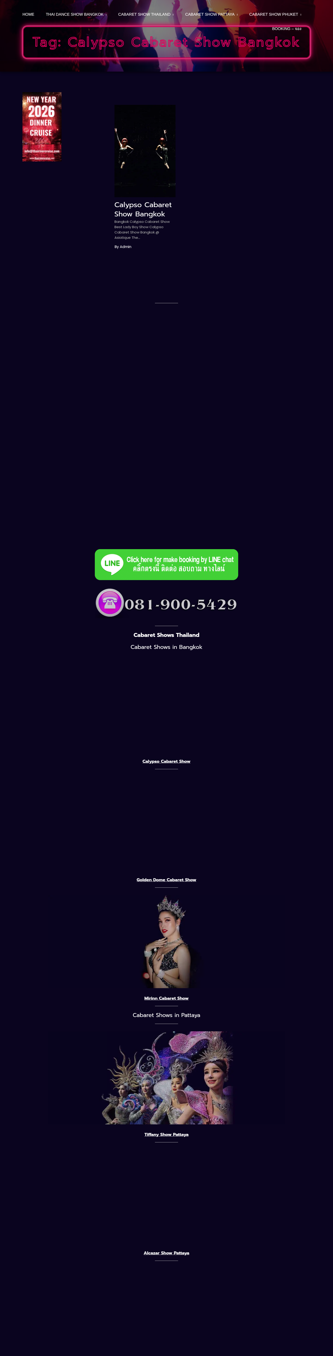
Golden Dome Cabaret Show (166, 880)
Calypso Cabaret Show (166, 761)
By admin (122, 246)
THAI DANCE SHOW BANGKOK (74, 14)
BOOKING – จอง (286, 29)
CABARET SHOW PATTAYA (209, 14)
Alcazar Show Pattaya (166, 1253)
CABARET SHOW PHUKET (273, 14)
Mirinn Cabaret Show (166, 998)
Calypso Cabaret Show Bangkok (143, 209)
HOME (28, 14)
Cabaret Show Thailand (144, 14)
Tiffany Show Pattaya (167, 1134)
